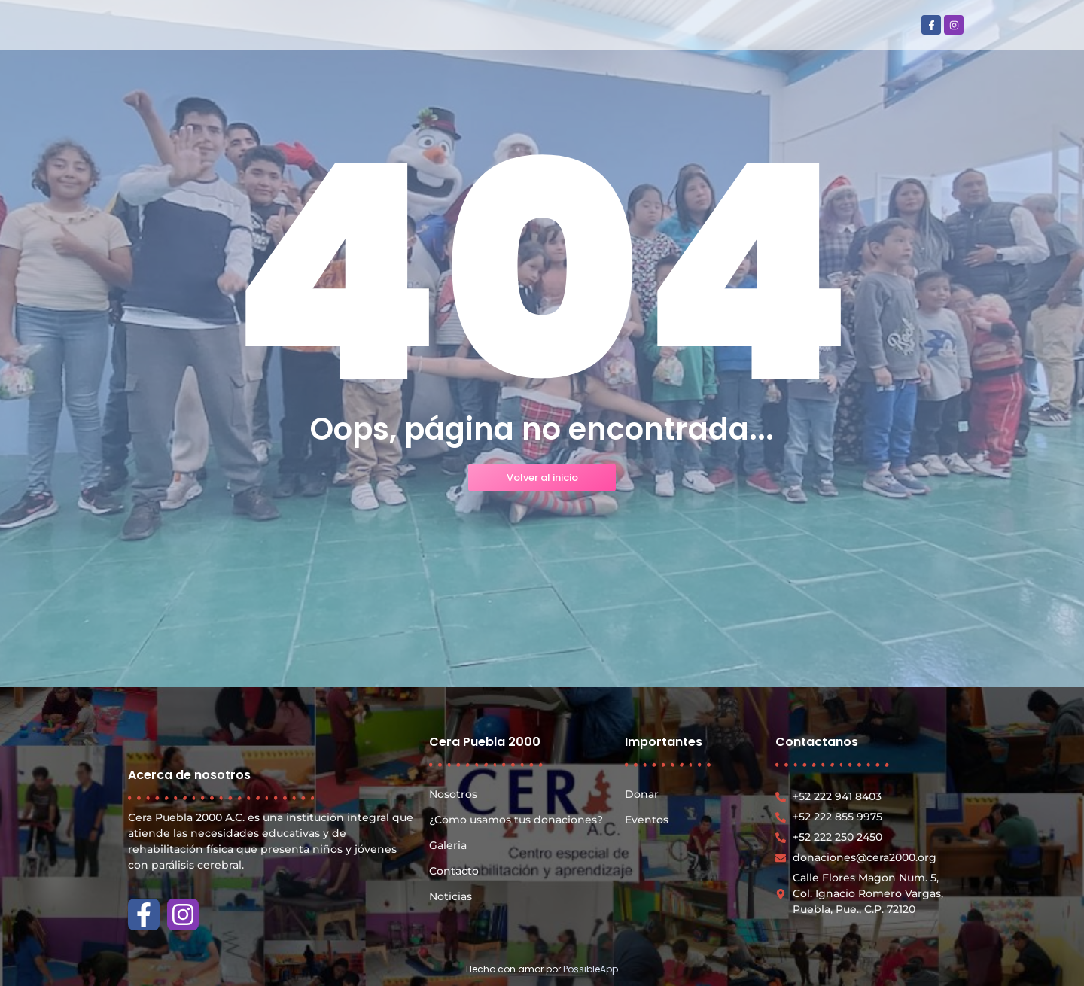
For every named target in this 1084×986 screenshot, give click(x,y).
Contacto (454, 871)
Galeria (448, 845)
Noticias (450, 896)
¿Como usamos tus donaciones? (516, 819)
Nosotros (453, 794)
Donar (642, 794)
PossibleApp (590, 969)
